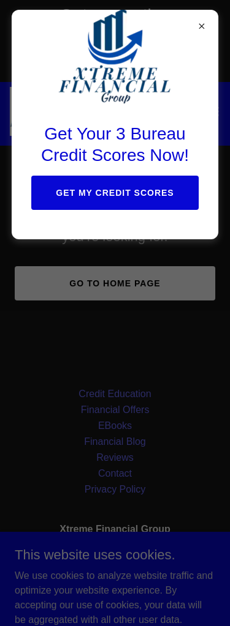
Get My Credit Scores (115, 193)
